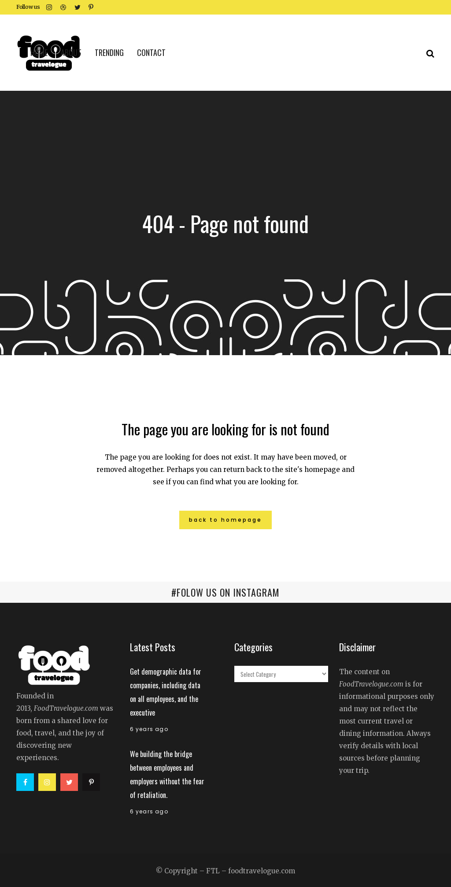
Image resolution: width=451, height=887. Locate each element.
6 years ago (149, 729)
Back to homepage (225, 519)
